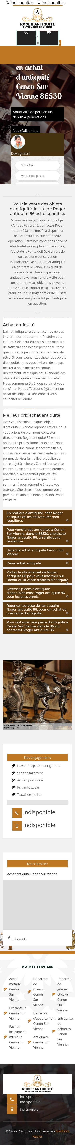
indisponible (19, 2)
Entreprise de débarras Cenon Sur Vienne (61, 1031)
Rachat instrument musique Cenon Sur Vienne (13, 1037)
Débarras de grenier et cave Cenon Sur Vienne (61, 994)
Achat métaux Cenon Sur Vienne (12, 989)
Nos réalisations (25, 130)
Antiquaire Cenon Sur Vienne (37, 1042)
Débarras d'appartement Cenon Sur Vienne (37, 1021)
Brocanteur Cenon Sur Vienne (13, 1013)
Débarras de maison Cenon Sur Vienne (37, 992)
